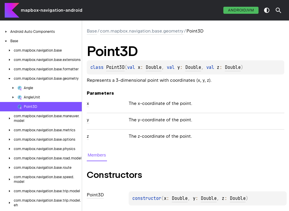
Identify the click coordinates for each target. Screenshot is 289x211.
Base (92, 31)
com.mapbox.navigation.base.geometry (141, 31)
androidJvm (241, 10)
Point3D (115, 67)
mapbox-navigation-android (51, 10)
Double (154, 67)
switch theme (267, 10)
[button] (278, 10)
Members (97, 154)
